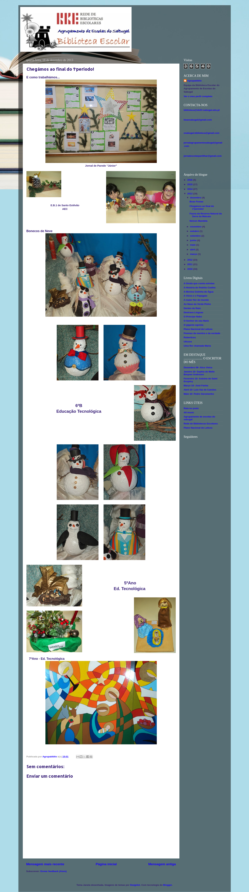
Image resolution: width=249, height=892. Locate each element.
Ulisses (188, 341)
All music (189, 412)
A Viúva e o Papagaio (195, 295)
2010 (190, 269)
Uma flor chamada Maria (197, 345)
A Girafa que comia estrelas (199, 283)
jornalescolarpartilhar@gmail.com (203, 156)
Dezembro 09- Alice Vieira (198, 367)
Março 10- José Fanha (196, 385)
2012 (190, 259)
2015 (190, 184)
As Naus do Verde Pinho (197, 304)
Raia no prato (191, 408)
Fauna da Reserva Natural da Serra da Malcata (205, 215)
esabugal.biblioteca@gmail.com (201, 133)
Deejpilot (135, 885)
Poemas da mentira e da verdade (202, 333)
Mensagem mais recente (45, 864)
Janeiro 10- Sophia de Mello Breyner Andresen (199, 373)
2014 (190, 189)
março (194, 254)
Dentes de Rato (192, 308)
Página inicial (106, 864)
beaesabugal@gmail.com (198, 119)
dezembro (196, 197)
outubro (195, 231)
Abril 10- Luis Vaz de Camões (200, 389)
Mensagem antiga (162, 864)
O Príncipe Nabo (193, 316)
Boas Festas (196, 201)
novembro (196, 226)
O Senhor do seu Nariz (196, 320)
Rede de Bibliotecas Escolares (201, 423)
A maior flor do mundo (196, 300)
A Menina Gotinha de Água (199, 291)
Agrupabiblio (194, 80)
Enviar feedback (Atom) (53, 871)
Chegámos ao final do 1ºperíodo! (201, 207)
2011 (190, 264)
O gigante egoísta (193, 325)
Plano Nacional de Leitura (198, 329)
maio (193, 245)
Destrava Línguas (193, 312)
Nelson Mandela (198, 221)
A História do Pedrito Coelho (200, 287)
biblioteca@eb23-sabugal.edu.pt (202, 110)
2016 (190, 180)
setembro (195, 236)
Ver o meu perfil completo (198, 96)
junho (193, 240)
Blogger (167, 885)
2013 (190, 193)
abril (193, 249)
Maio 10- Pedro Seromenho (199, 394)
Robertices (190, 337)
